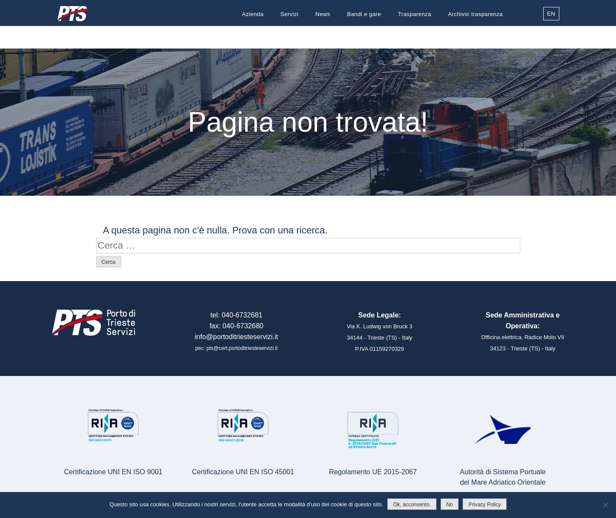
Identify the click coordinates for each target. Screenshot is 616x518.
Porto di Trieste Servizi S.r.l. (72, 13)
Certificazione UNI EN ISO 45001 (243, 472)
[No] (605, 505)
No (449, 505)
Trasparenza (414, 14)
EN (551, 13)
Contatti (492, 35)
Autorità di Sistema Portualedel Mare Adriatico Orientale (502, 477)
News (323, 14)
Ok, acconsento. (412, 505)
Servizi (290, 14)
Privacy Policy (484, 505)
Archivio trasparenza (475, 14)
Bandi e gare (364, 14)
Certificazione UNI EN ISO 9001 (113, 472)
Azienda (253, 14)
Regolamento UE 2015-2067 (373, 472)
